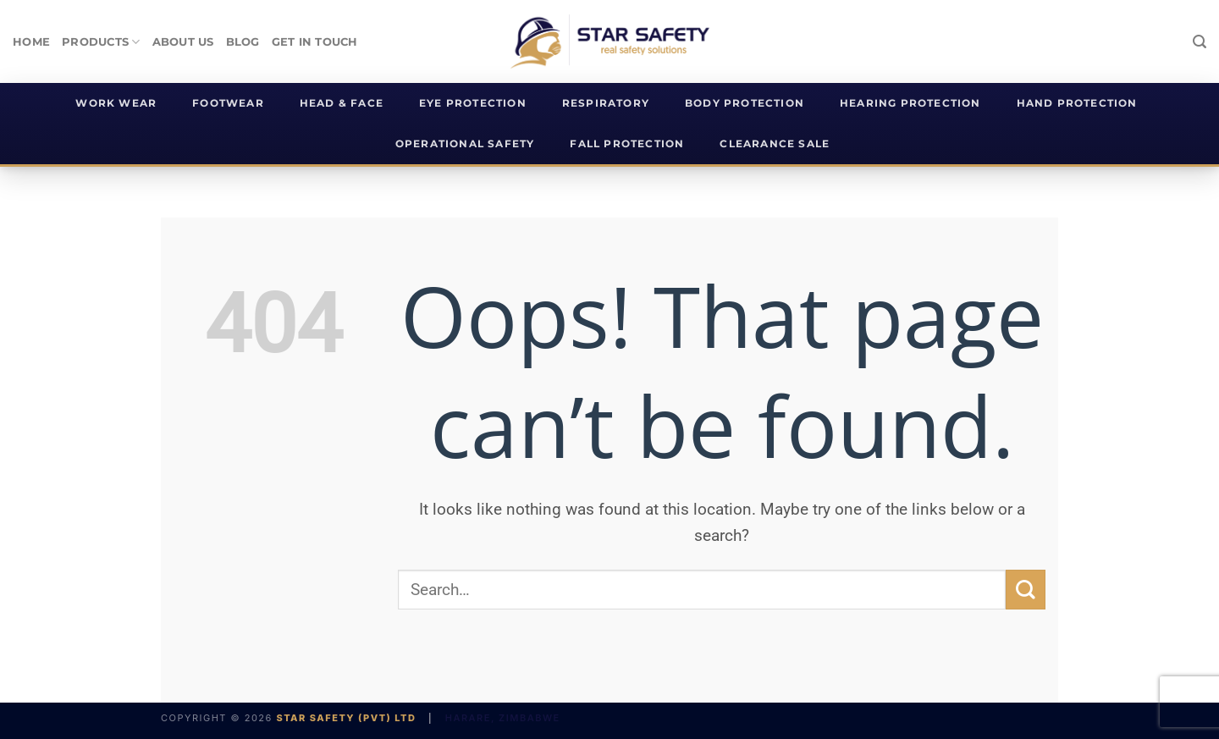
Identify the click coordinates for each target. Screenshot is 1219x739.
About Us (183, 42)
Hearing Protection (910, 103)
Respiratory (605, 103)
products (101, 42)
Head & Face (341, 103)
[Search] (1199, 41)
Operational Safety (465, 144)
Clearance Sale (775, 144)
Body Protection (744, 103)
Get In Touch (315, 42)
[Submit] (1025, 589)
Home (31, 42)
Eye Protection (473, 103)
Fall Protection (627, 144)
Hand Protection (1077, 103)
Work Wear (116, 103)
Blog (243, 42)
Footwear (228, 103)
